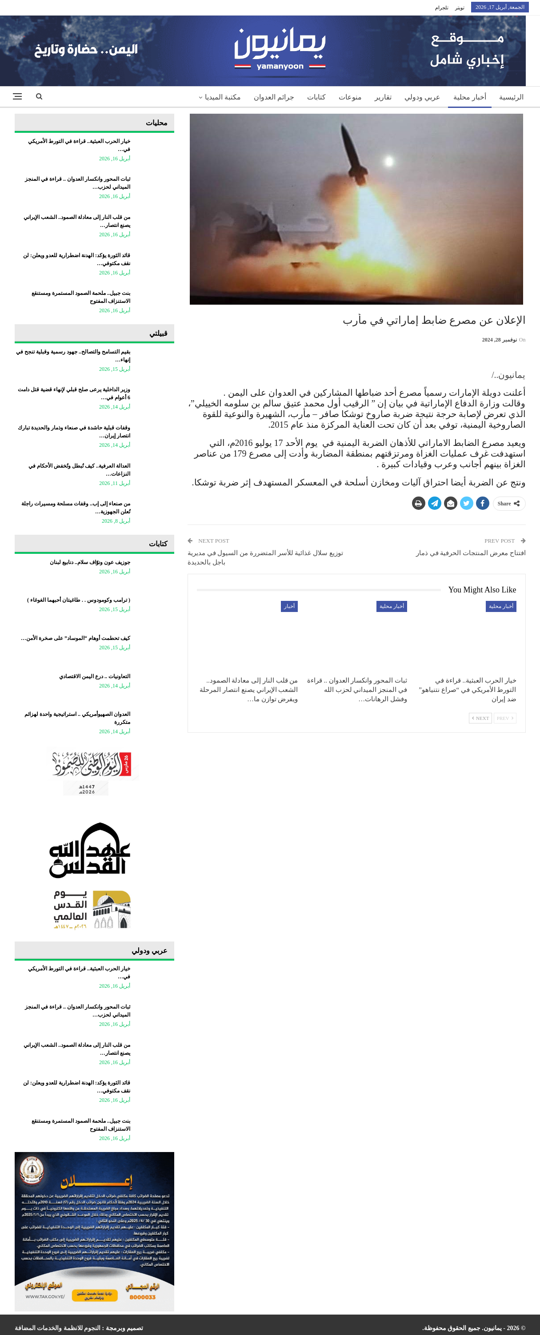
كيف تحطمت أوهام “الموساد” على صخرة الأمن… (75, 638)
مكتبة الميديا (223, 97)
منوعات (350, 97)
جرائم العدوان (274, 97)
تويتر (459, 7)
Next (480, 718)
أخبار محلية (469, 97)
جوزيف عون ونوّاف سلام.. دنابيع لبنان (90, 562)
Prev (505, 718)
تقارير (383, 97)
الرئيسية (511, 97)
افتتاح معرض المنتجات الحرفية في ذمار (471, 552)
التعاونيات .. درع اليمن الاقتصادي (94, 676)
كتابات (316, 97)
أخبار (289, 606)
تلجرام (441, 7)
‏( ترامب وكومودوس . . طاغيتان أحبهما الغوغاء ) (78, 600)
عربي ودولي (422, 97)
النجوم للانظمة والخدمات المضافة (58, 1328)
